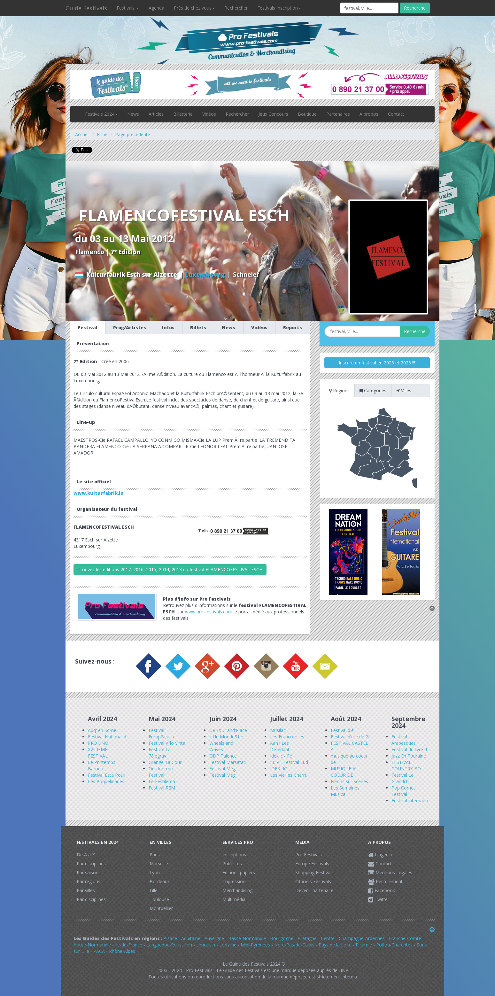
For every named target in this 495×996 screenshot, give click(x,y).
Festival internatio (409, 801)
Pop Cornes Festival (403, 791)
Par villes (86, 890)
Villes (403, 390)
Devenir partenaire (314, 890)
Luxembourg (205, 274)
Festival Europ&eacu (161, 733)
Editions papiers (238, 872)
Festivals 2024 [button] (101, 114)
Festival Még (222, 769)
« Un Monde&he (226, 737)
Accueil (82, 134)
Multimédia (233, 899)
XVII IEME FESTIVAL (98, 752)
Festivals (128, 8)
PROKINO (98, 743)
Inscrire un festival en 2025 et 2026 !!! (377, 363)
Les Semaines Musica (345, 791)
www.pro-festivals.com (208, 612)
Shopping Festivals (314, 872)
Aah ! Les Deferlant (280, 746)
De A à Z (86, 855)
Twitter (378, 899)
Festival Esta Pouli (106, 775)
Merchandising (237, 890)
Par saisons (89, 872)
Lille (154, 890)
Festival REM (162, 788)
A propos (369, 114)
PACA (99, 951)
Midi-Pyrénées (255, 945)
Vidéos (209, 114)
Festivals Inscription (279, 8)
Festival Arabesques (403, 740)
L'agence (380, 855)
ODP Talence (223, 756)
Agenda (156, 8)
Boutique (307, 114)
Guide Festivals (86, 8)
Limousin (205, 945)
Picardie (364, 945)
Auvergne (214, 938)
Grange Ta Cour (165, 762)
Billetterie (183, 114)
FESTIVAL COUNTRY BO (406, 765)
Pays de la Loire (335, 945)
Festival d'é (342, 730)
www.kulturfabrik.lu (98, 493)
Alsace (170, 938)
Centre (328, 938)
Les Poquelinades (106, 781)
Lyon (155, 872)
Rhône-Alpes (122, 951)
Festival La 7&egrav (160, 752)
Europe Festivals (312, 863)
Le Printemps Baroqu (101, 765)
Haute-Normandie (92, 945)
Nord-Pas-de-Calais (294, 945)
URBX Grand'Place (228, 730)
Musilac (278, 730)
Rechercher (236, 8)
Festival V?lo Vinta (167, 743)
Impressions (235, 881)
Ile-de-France (128, 945)
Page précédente (132, 134)
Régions (339, 390)
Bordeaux (160, 881)
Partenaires (338, 114)
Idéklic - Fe (281, 756)
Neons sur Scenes (349, 781)
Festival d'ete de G (350, 737)
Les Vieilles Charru (288, 775)
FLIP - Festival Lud (289, 762)
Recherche (415, 8)
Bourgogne (281, 938)
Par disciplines (91, 863)
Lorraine (227, 945)
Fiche (102, 134)
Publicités (232, 863)
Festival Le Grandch (402, 778)
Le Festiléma (162, 781)
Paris (155, 855)
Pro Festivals (308, 855)
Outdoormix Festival (161, 772)
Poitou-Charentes (394, 945)
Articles (156, 114)
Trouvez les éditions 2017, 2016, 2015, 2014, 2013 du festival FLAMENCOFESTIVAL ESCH (170, 569)
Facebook (381, 890)
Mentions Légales (390, 872)
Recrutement (385, 881)
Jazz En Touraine (408, 756)
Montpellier (161, 908)
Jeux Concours (273, 114)
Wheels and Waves (221, 746)
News (133, 114)
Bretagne (307, 938)
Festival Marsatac (227, 762)
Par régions (88, 881)
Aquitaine (190, 938)
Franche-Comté (405, 938)
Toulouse (159, 899)
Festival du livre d (409, 749)
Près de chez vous (194, 8)
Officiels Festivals (313, 881)
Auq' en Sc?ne (102, 730)
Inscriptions (234, 855)
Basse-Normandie (247, 938)
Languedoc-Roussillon (169, 945)
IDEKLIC (278, 769)
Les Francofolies (287, 737)
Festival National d (107, 737)
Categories (373, 390)
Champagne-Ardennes (362, 938)
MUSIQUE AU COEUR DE (345, 772)
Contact (396, 114)
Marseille (159, 863)
